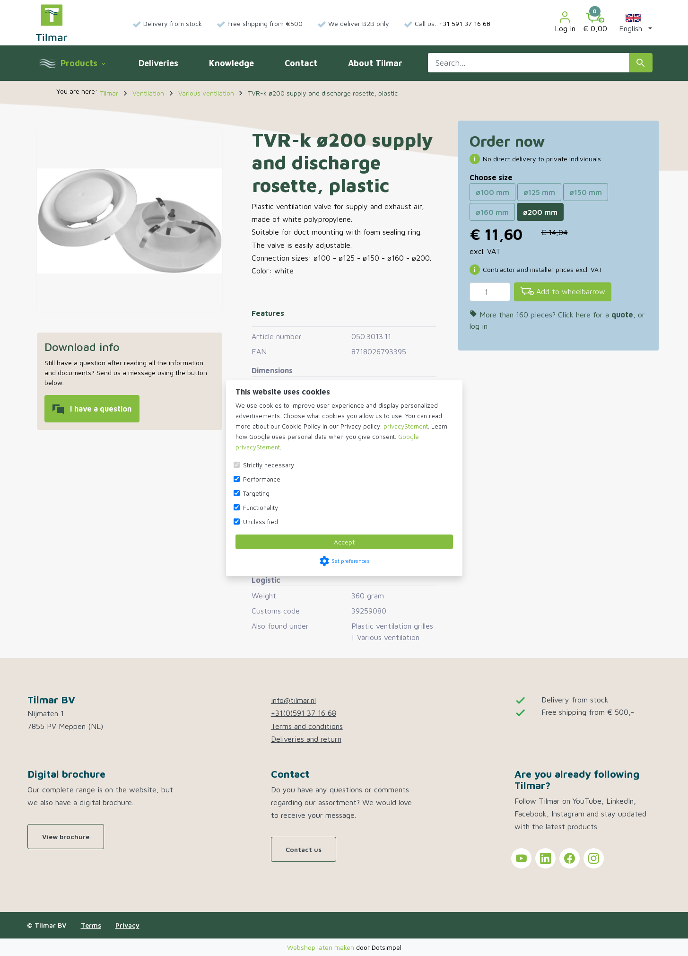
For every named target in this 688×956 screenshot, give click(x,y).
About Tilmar (375, 63)
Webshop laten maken (321, 947)
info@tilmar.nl (293, 700)
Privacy (127, 925)
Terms (91, 925)
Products (82, 63)
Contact (301, 63)
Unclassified (260, 522)
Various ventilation (388, 637)
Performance (261, 479)
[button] (634, 23)
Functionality (260, 507)
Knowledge (231, 63)
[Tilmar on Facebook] (569, 858)
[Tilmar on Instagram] (593, 858)
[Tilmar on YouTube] (521, 858)
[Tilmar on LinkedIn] (545, 858)
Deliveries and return (306, 739)
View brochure (65, 837)
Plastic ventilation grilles (392, 626)
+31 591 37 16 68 (464, 23)
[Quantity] (490, 291)
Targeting (256, 493)
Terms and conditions (307, 726)
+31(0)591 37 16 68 (303, 713)
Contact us (304, 849)
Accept (344, 542)
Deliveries (158, 63)
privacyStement (405, 426)
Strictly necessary (268, 465)
